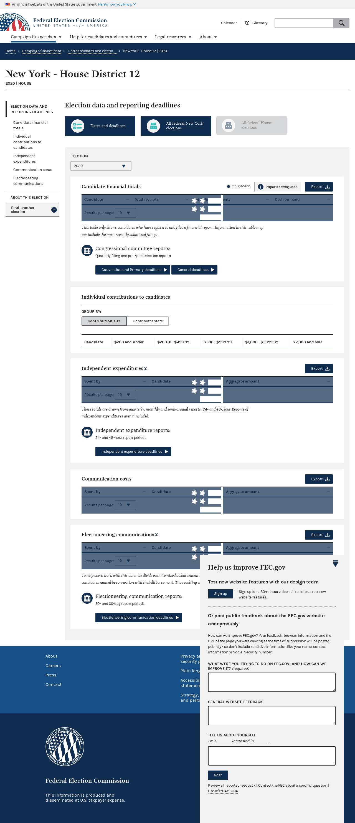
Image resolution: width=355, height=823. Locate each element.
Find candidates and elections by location (102, 51)
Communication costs (32, 170)
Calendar (229, 23)
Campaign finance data (41, 51)
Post (218, 775)
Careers (53, 665)
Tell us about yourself (232, 735)
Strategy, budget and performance (198, 697)
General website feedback (235, 702)
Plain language (196, 670)
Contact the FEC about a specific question (292, 785)
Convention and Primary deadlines (131, 269)
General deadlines (193, 269)
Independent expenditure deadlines (132, 451)
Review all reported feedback (232, 785)
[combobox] (304, 23)
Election (79, 155)
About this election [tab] (30, 197)
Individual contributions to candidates (27, 142)
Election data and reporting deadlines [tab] (32, 109)
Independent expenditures (112, 368)
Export (317, 187)
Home (11, 51)
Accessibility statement (193, 683)
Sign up (220, 594)
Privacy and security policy (195, 658)
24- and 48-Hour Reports (223, 409)
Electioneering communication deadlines (137, 617)
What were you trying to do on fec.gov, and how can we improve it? (267, 666)
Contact (53, 684)
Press (50, 674)
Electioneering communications (118, 534)
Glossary (260, 23)
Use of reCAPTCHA (223, 791)
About (51, 655)
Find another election (22, 209)
